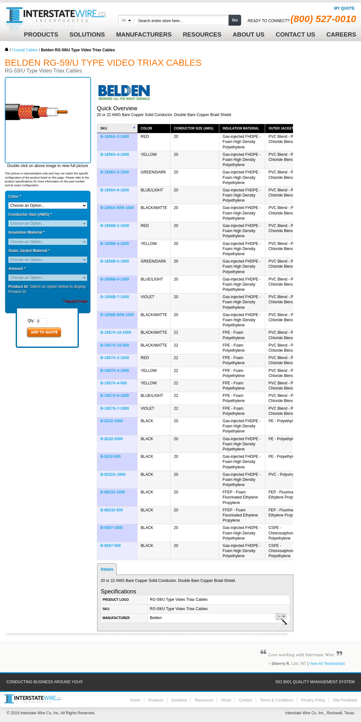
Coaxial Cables (25, 50)
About (226, 700)
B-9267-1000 (111, 527)
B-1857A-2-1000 (114, 358)
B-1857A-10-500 (114, 345)
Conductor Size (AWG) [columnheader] (193, 128)
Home (7, 49)
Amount (16, 268)
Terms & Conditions (276, 700)
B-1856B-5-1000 (114, 261)
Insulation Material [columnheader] (240, 128)
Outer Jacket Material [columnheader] (289, 128)
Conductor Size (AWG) (30, 214)
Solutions (179, 700)
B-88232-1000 (112, 492)
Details (107, 569)
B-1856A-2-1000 (114, 136)
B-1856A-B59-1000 (117, 208)
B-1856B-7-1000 (114, 297)
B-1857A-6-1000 (114, 395)
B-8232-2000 (111, 439)
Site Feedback (345, 700)
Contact (245, 700)
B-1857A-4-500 (113, 383)
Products (155, 700)
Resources (204, 700)
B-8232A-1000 (113, 474)
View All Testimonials (327, 663)
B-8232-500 (110, 456)
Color (14, 196)
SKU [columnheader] (103, 128)
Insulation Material (26, 232)
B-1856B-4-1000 (114, 243)
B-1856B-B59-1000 (117, 315)
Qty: (31, 320)
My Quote (344, 8)
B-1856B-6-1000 (114, 279)
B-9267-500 (110, 545)
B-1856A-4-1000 (114, 154)
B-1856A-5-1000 (114, 172)
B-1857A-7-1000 (114, 408)
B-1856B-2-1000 (114, 225)
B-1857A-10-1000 (115, 332)
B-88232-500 (111, 510)
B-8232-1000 (111, 421)
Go (235, 20)
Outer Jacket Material (29, 250)
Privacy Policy (313, 700)
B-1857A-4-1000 (114, 370)
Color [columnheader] (146, 128)
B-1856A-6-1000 (114, 190)
